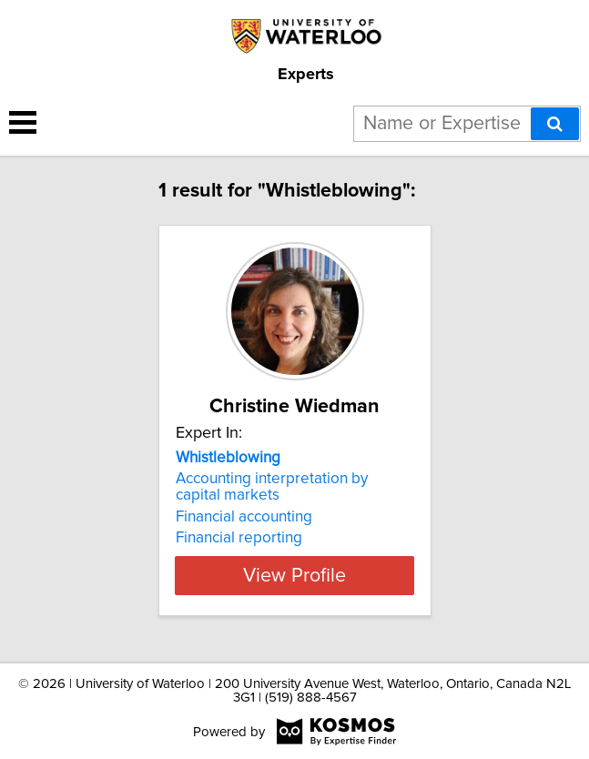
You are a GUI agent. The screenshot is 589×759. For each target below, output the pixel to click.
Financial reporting (239, 538)
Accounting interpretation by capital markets (272, 487)
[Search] (555, 123)
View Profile (294, 575)
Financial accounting (244, 517)
